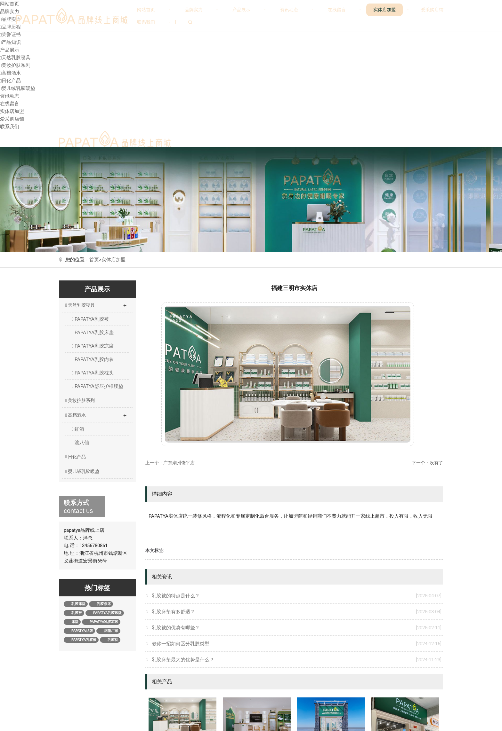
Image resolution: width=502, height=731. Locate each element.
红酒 (78, 429)
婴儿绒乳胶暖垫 (17, 88)
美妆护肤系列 (15, 65)
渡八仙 (80, 442)
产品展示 (241, 9)
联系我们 (146, 22)
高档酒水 (10, 73)
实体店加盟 (384, 9)
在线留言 (337, 9)
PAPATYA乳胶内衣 (93, 359)
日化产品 (10, 80)
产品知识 (10, 42)
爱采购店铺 (432, 9)
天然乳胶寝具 (15, 57)
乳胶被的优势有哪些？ (296, 628)
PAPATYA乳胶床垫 (93, 332)
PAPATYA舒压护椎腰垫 (97, 386)
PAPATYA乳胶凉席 (93, 346)
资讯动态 (289, 9)
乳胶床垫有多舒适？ (296, 612)
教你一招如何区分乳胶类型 (296, 644)
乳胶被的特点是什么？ (296, 596)
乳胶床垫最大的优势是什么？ (296, 660)
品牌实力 (194, 9)
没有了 (436, 462)
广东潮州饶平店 (179, 462)
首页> (95, 260)
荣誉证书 (10, 34)
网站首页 (146, 9)
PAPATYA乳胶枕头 (93, 373)
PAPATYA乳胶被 (90, 319)
